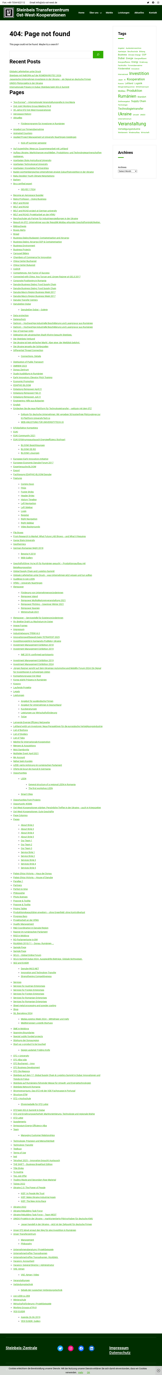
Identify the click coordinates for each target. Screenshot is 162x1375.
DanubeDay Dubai (22, 304)
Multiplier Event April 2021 (26, 753)
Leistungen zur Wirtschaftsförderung (39, 712)
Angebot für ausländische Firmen (37, 701)
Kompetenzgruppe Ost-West (27, 676)
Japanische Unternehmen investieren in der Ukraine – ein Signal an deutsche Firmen (50, 79)
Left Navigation (28, 503)
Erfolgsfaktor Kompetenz (25, 428)
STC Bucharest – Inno (24, 1063)
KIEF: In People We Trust (32, 1193)
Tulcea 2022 (19, 1183)
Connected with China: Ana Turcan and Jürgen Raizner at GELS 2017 (47, 276)
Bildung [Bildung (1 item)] (142, 52)
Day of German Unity (23, 331)
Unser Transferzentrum (24, 1234)
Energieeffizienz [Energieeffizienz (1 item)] (124, 62)
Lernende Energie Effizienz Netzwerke (31, 722)
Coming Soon (27, 484)
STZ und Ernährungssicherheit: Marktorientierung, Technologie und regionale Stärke (54, 1114)
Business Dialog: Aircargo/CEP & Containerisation (37, 242)
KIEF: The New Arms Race (33, 1201)
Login (23, 511)
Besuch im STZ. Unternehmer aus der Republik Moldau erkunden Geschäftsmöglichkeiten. (57, 222)
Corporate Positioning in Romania (29, 280)
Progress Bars (20, 916)
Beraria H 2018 (28, 554)
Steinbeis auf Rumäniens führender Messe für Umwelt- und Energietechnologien (52, 1083)
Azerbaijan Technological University (30, 164)
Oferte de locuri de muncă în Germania (32, 769)
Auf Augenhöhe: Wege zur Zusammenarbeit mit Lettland (40, 148)
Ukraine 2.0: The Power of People (29, 1187)
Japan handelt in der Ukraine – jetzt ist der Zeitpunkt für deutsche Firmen (56, 1224)
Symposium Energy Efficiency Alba (30, 1125)
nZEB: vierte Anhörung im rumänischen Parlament (37, 765)
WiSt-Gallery (27, 557)
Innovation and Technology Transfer (38, 972)
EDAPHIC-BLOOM (22, 385)
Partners (17, 885)
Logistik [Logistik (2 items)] (138, 83)
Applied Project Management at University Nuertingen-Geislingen (44, 137)
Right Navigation (29, 519)
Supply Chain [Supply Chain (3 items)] (138, 101)
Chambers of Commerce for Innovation (32, 257)
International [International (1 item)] (123, 74)
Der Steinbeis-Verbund (24, 338)
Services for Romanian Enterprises (30, 997)
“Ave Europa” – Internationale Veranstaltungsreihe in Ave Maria (44, 102)
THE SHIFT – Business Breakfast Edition (33, 1164)
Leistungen (18, 695)
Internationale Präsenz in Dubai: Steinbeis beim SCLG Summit (39, 87)
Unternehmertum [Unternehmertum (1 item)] (124, 119)
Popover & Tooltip (22, 901)
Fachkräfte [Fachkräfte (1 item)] (122, 65)
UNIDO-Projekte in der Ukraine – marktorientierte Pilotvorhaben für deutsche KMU (53, 1218)
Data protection (21, 315)
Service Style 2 (28, 856)
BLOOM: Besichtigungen (33, 445)
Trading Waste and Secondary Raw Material (34, 1180)
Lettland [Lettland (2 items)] (129, 83)
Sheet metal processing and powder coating (34, 1005)
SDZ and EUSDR (21, 963)
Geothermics (19, 544)
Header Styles (27, 495)
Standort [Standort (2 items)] (141, 97)
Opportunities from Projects (26, 800)
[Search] (98, 54)
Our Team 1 (26, 840)
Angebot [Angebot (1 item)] (121, 48)
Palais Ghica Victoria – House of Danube (33, 877)
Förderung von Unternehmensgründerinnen (42, 592)
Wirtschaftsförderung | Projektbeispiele (32, 1303)
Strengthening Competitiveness (36, 976)
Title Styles (18, 1168)
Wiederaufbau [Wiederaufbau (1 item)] (134, 133)
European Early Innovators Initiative (30, 459)
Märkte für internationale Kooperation (31, 742)
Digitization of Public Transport (28, 362)
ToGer (24, 716)
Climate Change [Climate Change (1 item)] (134, 55)
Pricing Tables (20, 908)
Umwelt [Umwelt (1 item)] (136, 115)
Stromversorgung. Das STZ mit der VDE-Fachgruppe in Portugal (44, 1090)
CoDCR (16, 269)
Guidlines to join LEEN (24, 579)
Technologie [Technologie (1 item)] (123, 105)
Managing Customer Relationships (38, 1135)
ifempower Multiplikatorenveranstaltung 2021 (43, 600)
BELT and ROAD (21, 203)
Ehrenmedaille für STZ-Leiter (34, 1104)
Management (27, 1240)
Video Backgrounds (30, 526)
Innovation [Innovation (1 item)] (135, 69)
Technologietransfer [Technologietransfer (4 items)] (130, 108)
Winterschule (19, 1299)
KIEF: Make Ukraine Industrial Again (38, 1197)
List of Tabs (19, 738)
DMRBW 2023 (20, 366)
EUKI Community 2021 (24, 435)
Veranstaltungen (21, 1280)
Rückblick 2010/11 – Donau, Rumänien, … (33, 943)
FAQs (23, 488)
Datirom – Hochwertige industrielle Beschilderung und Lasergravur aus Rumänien (53, 323)
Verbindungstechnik (23, 1284)
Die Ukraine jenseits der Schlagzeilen (30, 346)
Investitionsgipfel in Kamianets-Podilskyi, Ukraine (37, 641)
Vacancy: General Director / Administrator (33, 1265)
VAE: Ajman (19, 1269)
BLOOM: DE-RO (28, 449)
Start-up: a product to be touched (29, 1044)
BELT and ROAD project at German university (35, 210)
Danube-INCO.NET (30, 968)
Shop (15, 1009)
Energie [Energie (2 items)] (129, 58)
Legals (16, 691)
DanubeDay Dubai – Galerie (34, 309)
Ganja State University (24, 540)
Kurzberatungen (29, 709)
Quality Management (23, 924)
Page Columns (20, 815)
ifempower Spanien (30, 608)
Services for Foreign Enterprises (28, 990)
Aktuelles (17, 117)
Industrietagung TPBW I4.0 (26, 633)
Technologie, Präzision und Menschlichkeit (33, 1141)
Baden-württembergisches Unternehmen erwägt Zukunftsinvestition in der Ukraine (53, 172)
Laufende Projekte (22, 687)
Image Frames (20, 625)
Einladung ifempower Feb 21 (27, 393)
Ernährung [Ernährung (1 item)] (143, 62)
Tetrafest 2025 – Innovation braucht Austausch (36, 1160)
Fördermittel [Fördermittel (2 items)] (124, 68)
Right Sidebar (27, 523)
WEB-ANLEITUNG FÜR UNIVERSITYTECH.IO (42, 422)
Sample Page (19, 947)
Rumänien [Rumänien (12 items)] (127, 96)
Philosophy (26, 1243)
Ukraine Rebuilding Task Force (28, 1211)
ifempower (18, 586)
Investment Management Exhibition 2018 (33, 645)
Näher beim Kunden (23, 761)
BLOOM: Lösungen (30, 453)
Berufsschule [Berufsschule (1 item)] (133, 52)
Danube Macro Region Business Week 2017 (34, 292)
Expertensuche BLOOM (24, 466)
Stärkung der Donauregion (26, 1040)
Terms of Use (19, 1152)
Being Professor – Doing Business (29, 199)
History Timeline (29, 499)
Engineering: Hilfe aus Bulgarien (28, 400)
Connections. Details (31, 356)
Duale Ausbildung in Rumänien (28, 373)
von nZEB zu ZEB (21, 1296)
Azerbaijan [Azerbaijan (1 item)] (122, 52)
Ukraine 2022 (19, 1207)
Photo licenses (20, 897)
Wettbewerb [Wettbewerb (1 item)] (123, 133)
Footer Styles (27, 492)
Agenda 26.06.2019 (30, 1317)
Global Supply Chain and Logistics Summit (34, 571)
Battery (17, 179)
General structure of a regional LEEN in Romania (52, 784)
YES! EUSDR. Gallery (30, 1321)
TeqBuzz (17, 1148)
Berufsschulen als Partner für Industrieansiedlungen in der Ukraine (45, 218)
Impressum (18, 629)
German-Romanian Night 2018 (28, 548)
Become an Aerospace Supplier (28, 195)
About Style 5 (27, 836)
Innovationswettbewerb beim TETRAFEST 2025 (36, 637)
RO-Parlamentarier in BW (25, 939)
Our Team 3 (26, 848)
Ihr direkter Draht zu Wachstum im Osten (33, 621)
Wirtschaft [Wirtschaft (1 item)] (145, 133)
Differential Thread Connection (28, 350)
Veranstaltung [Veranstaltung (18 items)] (132, 123)
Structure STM (20, 1094)
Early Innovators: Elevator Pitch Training (32, 377)
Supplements (19, 1121)
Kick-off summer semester (34, 143)
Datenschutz (19, 319)
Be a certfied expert (22, 183)
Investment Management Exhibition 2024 (33, 664)
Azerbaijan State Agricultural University (32, 160)
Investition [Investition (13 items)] (139, 73)
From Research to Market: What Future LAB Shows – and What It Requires (49, 536)
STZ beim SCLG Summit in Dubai (29, 1110)
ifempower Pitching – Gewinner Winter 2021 (42, 604)
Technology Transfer (23, 1145)
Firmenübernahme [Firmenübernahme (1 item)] (135, 65)
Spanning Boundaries (23, 1032)
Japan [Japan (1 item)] (120, 80)
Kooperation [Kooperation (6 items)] (136, 79)
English (16, 404)
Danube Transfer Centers (25, 300)
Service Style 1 (28, 852)
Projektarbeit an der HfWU (26, 920)
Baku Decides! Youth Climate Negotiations (33, 176)
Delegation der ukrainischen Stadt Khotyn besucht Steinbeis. (42, 335)
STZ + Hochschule (22, 1098)
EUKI (15, 431)
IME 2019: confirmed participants (37, 654)
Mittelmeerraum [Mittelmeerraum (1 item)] (142, 87)
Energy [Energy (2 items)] (134, 62)
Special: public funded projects (28, 1036)
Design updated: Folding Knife (35, 1050)
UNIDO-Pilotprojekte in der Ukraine (26, 83)
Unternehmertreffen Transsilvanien (30, 1253)
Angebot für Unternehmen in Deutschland (41, 705)
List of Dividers (20, 734)
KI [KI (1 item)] (125, 80)
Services (17, 982)
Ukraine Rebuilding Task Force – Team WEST (34, 1214)
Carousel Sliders (21, 253)
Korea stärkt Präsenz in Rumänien (30, 679)
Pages (16, 819)
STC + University (21, 1055)
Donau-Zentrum (21, 369)
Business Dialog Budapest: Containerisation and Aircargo (41, 238)
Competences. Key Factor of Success (31, 273)
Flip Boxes (18, 532)
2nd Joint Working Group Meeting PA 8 (32, 106)
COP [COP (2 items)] (144, 54)
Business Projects (22, 249)
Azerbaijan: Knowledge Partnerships (31, 168)
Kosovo (17, 683)
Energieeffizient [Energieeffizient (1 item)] (140, 59)
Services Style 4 (28, 864)
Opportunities (20, 773)
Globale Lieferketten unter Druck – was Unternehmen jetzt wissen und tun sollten (52, 575)
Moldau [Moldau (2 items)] (121, 91)
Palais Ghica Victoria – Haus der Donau (32, 873)
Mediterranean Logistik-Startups (37, 1023)
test (15, 1156)
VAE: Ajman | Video (30, 1274)
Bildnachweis (19, 226)
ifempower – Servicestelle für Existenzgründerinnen (38, 618)
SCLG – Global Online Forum (27, 955)
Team (16, 1129)
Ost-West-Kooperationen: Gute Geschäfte (33, 811)
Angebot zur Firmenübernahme (28, 129)
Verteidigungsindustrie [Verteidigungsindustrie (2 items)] (129, 129)
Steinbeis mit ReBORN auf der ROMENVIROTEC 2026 (35, 75)
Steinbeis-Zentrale (21, 1348)
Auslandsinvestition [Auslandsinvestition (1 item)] (133, 48)
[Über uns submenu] (101, 13)
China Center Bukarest (24, 265)
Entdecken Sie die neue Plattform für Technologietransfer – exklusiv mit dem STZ (52, 408)
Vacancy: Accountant (23, 1261)
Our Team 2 (26, 844)
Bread (16, 234)
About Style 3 (27, 829)
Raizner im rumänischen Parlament (30, 932)
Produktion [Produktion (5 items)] (134, 91)
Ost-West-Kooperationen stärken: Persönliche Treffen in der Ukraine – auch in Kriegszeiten (57, 807)
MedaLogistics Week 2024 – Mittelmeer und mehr (45, 1019)
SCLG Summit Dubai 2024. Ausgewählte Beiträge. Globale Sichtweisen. (48, 959)
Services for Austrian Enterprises (29, 986)
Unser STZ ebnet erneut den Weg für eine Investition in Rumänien (44, 1230)
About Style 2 (27, 825)
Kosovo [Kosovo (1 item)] (121, 84)
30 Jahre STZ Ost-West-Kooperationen (32, 110)
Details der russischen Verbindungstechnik (41, 1290)
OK (88, 1372)
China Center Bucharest (25, 261)
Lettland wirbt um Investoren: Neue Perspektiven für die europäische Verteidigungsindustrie (58, 726)
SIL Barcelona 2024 (22, 1013)
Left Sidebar (27, 507)
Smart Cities (27, 794)
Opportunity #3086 (22, 804)
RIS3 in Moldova (21, 935)
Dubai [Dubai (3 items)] (121, 58)
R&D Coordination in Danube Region (30, 928)
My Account (19, 757)
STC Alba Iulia (20, 1059)
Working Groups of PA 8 (25, 1307)
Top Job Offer (20, 1176)
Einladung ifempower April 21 (27, 389)
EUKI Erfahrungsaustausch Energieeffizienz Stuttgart (39, 439)
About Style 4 (27, 833)
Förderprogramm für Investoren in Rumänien (43, 123)
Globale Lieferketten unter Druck (25, 71)
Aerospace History (22, 114)
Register (25, 515)
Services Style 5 (28, 868)
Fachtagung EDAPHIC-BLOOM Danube (32, 474)
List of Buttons (20, 730)
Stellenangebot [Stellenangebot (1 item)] (124, 101)
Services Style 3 (28, 860)
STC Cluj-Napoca (21, 1071)
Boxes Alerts (19, 230)
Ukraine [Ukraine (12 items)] (125, 114)
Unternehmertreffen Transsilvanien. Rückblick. (35, 1257)
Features (17, 478)
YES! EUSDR (19, 1311)
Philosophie (19, 893)
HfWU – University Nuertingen (27, 583)
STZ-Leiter (18, 1118)
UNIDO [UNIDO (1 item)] (142, 115)
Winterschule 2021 (30, 612)
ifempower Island (29, 596)
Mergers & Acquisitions (24, 745)
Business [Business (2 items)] (122, 54)
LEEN (23, 778)
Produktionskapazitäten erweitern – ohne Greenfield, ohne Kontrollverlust (49, 912)
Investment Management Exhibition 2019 (33, 649)
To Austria (18, 1172)
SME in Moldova (21, 1028)
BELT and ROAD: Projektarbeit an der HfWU (34, 214)
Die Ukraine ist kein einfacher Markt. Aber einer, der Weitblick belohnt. (46, 342)
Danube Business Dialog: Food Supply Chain (34, 284)
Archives (122, 167)
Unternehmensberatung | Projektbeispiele (33, 1249)
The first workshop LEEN (40, 788)
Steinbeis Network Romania (26, 1087)
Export (16, 470)
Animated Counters (22, 133)
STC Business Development (26, 1067)
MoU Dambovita (21, 749)
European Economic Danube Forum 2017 (33, 462)
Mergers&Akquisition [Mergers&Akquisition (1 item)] (126, 87)
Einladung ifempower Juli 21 (27, 397)
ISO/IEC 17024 (28, 189)
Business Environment (24, 245)
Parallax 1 (18, 881)
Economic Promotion (23, 381)
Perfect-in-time (20, 889)
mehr (80, 1372)
